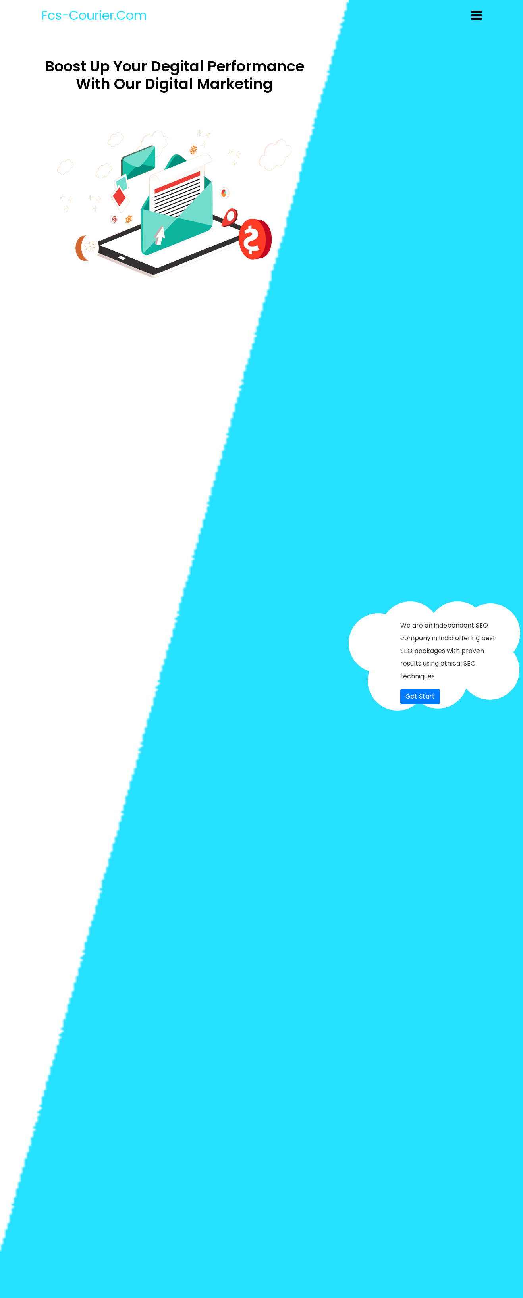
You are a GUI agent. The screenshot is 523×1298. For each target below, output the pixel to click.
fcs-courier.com (94, 15)
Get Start (420, 696)
